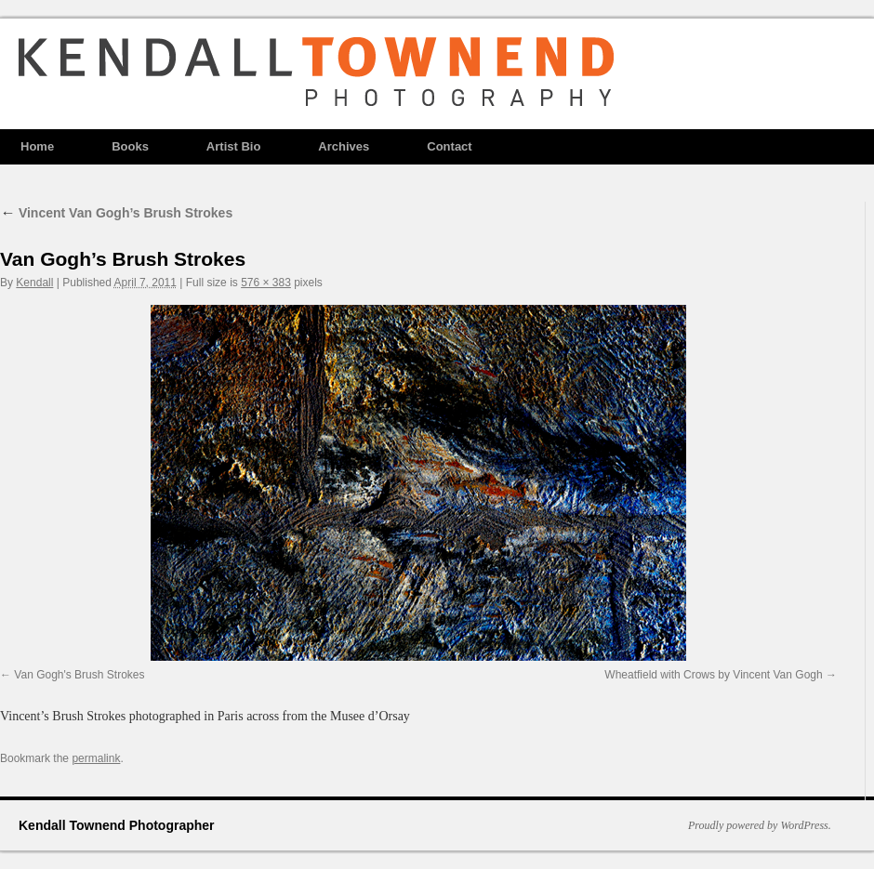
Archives (343, 146)
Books (130, 146)
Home (37, 146)
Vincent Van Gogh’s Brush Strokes (116, 212)
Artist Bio (233, 146)
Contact (449, 146)
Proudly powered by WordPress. (759, 825)
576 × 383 (266, 282)
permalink (96, 758)
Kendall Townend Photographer (117, 825)
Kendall (34, 282)
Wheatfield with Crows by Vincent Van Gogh (713, 674)
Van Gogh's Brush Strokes (79, 674)
